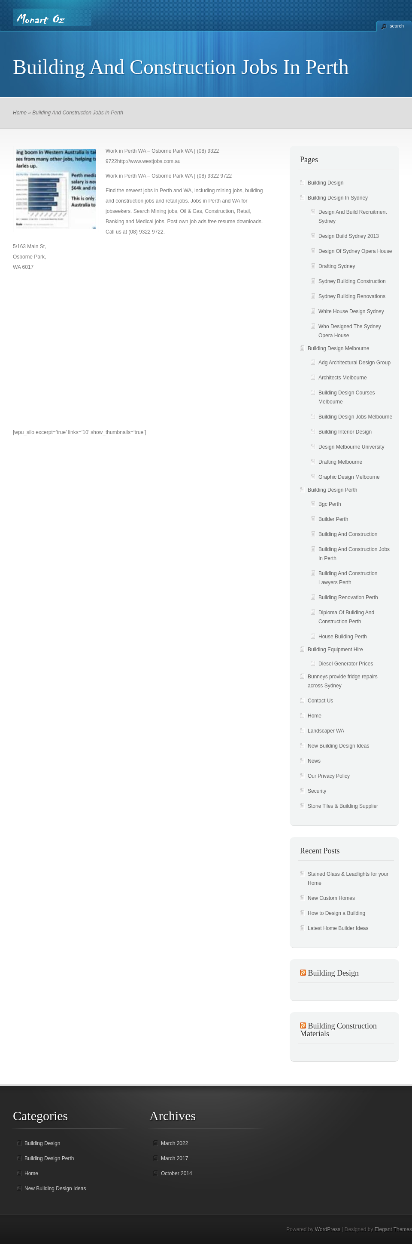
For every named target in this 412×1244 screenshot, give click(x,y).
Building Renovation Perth (348, 597)
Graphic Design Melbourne (349, 477)
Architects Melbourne (342, 378)
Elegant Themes (393, 1229)
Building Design (325, 183)
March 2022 (174, 1143)
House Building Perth (342, 637)
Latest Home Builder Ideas (338, 928)
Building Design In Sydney (338, 198)
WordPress (327, 1229)
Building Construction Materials (338, 1030)
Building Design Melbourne (338, 348)
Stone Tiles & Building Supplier (343, 806)
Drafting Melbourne (340, 462)
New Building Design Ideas (338, 746)
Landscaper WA (326, 731)
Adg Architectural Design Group (354, 363)
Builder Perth (333, 519)
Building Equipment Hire (335, 650)
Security (317, 791)
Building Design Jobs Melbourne (355, 417)
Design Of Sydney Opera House (355, 251)
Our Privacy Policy (329, 776)
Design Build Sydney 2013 (348, 236)
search (397, 25)
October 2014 (176, 1173)
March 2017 (174, 1158)
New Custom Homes (331, 898)
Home (20, 113)
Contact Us (320, 701)
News (314, 761)
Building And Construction (347, 534)
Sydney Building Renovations (351, 296)
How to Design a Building (336, 913)
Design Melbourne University (351, 447)
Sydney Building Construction (352, 281)
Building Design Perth (332, 490)
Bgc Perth (329, 504)
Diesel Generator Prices (345, 664)
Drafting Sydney (336, 266)
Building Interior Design (345, 432)
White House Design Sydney (351, 311)
